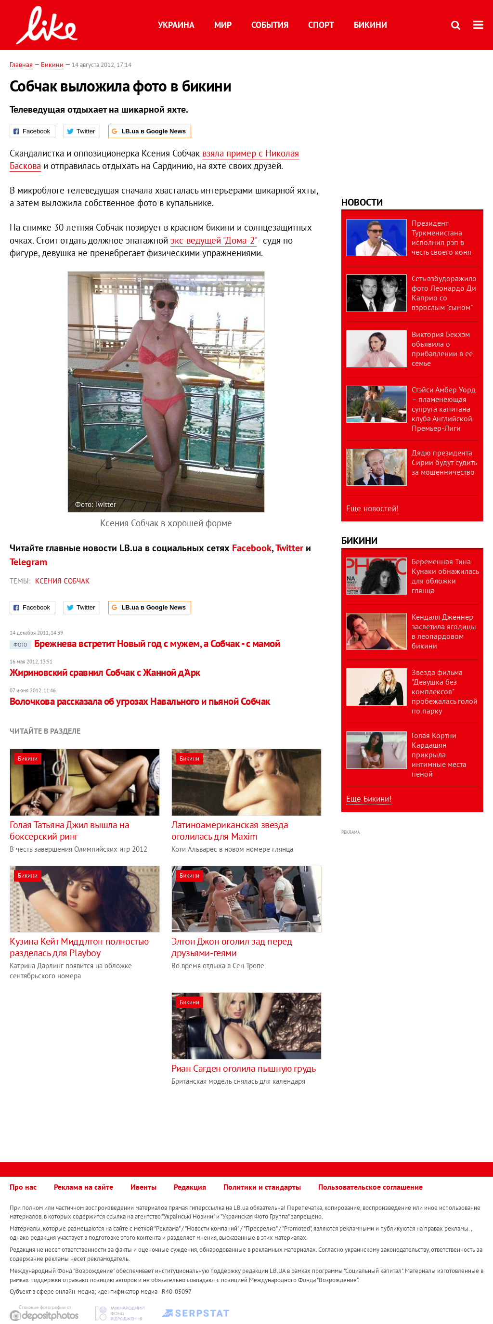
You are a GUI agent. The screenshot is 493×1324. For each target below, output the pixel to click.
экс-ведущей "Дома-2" (213, 240)
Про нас (23, 1187)
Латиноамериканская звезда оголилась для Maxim (229, 830)
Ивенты (143, 1187)
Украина (176, 24)
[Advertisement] (90, 1059)
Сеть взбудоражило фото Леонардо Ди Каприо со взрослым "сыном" (444, 292)
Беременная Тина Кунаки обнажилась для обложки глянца (445, 576)
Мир (223, 24)
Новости (362, 202)
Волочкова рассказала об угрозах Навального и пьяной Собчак (140, 701)
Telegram (28, 562)
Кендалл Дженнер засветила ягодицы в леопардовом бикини (444, 631)
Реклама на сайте (83, 1187)
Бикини (370, 24)
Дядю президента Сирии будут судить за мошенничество (444, 462)
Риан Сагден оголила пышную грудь (243, 1068)
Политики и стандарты (262, 1187)
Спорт (321, 24)
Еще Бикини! (368, 798)
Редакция (190, 1187)
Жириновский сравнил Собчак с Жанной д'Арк (105, 672)
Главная (21, 64)
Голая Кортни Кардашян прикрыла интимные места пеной (439, 754)
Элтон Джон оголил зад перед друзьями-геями (231, 947)
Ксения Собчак (62, 580)
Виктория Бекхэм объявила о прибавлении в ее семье (442, 348)
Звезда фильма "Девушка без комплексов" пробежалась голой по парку (445, 691)
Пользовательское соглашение (370, 1187)
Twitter (289, 548)
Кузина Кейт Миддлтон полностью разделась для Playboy (79, 947)
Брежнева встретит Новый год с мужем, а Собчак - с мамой (145, 643)
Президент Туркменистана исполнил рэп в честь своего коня (441, 237)
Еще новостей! (372, 508)
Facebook (252, 548)
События (269, 24)
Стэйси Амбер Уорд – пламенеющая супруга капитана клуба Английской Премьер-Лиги (444, 409)
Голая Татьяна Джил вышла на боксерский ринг (69, 830)
